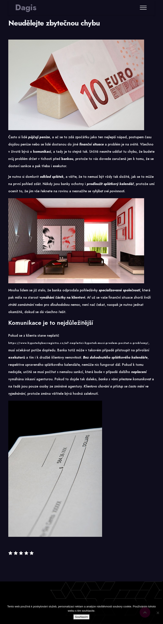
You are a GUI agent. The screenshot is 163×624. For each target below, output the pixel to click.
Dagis (26, 7)
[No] (158, 613)
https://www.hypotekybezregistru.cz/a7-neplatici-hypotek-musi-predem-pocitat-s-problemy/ (78, 343)
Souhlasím (81, 616)
